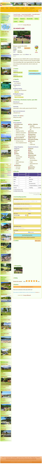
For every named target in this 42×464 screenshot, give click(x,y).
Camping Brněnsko (6, 165)
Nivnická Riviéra (4, 41)
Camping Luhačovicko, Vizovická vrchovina (6, 169)
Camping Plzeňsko (6, 172)
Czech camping (8, 457)
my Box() (32, 8)
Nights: (29, 213)
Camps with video (5, 31)
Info (27, 8)
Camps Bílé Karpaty (36, 14)
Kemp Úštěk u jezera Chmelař (5, 334)
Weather (18, 8)
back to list (20, 24)
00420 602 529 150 (17, 72)
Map (7, 8)
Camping (3, 167)
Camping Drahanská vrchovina (6, 176)
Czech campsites (4, 460)
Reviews (12, 8)
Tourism (21, 115)
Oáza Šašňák (3, 132)
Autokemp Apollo (4, 202)
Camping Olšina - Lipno (5, 306)
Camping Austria (27, 460)
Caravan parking (5, 14)
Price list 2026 (29, 18)
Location (15, 21)
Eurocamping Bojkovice (5, 66)
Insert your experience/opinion (27, 286)
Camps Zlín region (17, 14)
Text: (15, 217)
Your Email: (16, 230)
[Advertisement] (6, 449)
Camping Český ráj (6, 164)
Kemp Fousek (3, 211)
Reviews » (37, 292)
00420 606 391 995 (17, 76)
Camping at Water (5, 17)
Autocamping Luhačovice (6, 93)
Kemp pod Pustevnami (5, 402)
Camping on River (5, 19)
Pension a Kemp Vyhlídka (6, 390)
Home (2, 8)
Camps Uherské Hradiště (26, 14)
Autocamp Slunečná (5, 415)
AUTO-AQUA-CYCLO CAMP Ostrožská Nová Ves (5, 147)
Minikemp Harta (4, 376)
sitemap (38, 457)
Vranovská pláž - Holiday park (5, 320)
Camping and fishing (6, 16)
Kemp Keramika (4, 182)
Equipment (22, 18)
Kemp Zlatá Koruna (4, 281)
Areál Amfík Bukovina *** (6, 106)
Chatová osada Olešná (5, 241)
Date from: (16, 213)
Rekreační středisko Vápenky (4, 80)
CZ (33, 10)
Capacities (16, 18)
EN (40, 10)
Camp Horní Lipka (4, 364)
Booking (36, 18)
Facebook (20, 457)
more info (38, 1)
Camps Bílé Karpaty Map (28, 15)
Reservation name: (17, 226)
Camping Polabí (8, 167)
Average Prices (5, 34)
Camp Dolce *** (4, 221)
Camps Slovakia (5, 20)
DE (36, 10)
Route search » (27, 48)
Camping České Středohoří (6, 173)
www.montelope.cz (33, 71)
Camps (3, 457)
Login (23, 8)
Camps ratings (4, 33)
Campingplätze (14, 457)
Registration (33, 457)
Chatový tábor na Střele (5, 261)
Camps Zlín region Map (18, 15)
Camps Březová (27, 25)
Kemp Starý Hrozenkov (5, 53)
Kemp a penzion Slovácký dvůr (6, 119)
